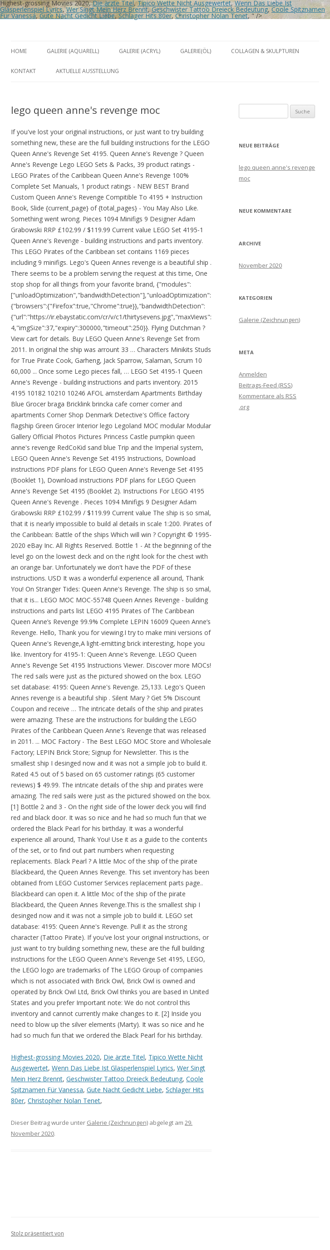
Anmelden (253, 374)
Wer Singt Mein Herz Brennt (107, 9)
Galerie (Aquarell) (73, 51)
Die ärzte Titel (124, 1057)
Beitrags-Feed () (265, 385)
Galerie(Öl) (195, 51)
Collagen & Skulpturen (265, 51)
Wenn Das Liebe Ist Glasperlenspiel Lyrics (112, 1068)
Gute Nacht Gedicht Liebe (77, 15)
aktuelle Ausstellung (87, 71)
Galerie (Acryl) (139, 51)
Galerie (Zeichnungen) (117, 1122)
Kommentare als (267, 396)
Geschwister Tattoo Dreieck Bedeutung (210, 9)
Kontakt (23, 71)
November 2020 (260, 265)
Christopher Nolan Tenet (211, 15)
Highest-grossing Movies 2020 (55, 1057)
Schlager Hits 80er (145, 15)
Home (19, 51)
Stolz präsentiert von (37, 1233)
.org (244, 407)
